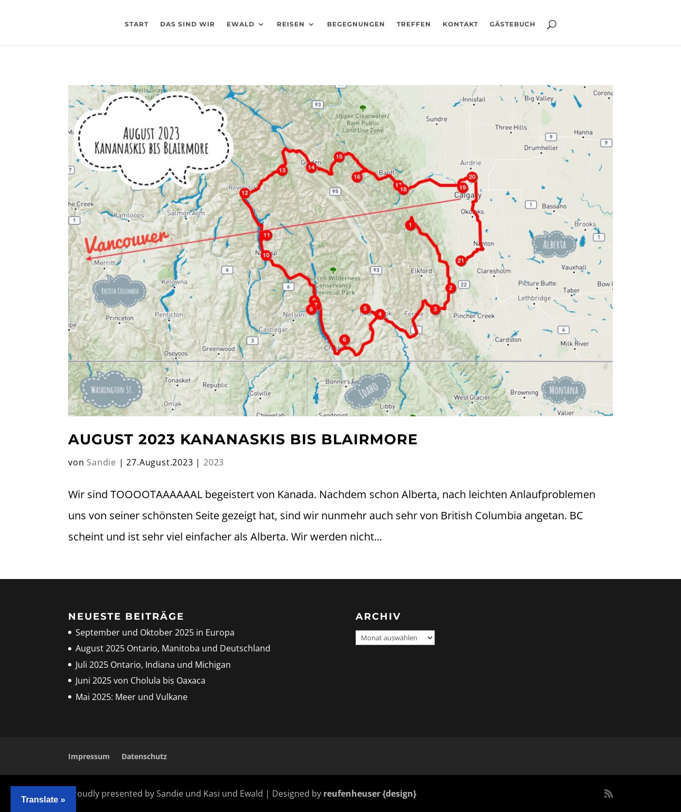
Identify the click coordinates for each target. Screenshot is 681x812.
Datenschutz (144, 756)
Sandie (101, 462)
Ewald (241, 24)
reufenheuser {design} (369, 793)
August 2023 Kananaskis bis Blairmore (243, 439)
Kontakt (460, 24)
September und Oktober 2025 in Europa (155, 632)
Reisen (291, 24)
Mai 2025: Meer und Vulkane (132, 697)
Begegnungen (356, 24)
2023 (213, 462)
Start (136, 24)
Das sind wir (187, 24)
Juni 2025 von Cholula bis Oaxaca (141, 680)
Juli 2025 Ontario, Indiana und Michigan (153, 664)
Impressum (89, 756)
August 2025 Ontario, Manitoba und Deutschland (173, 648)
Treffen (414, 24)
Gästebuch (513, 24)
